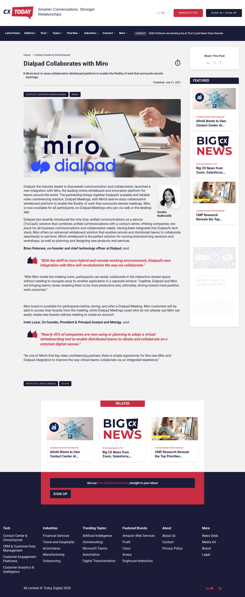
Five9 (126, 542)
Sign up (60, 494)
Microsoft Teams (95, 548)
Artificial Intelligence (41, 384)
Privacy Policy (172, 548)
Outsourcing (52, 561)
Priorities (73, 33)
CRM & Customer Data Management (19, 548)
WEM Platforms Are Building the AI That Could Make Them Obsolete (184, 33)
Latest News (12, 33)
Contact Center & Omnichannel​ (46, 94)
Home (27, 54)
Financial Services (56, 536)
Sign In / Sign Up (224, 12)
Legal (206, 554)
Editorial (30, 33)
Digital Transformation (99, 561)
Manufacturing (53, 554)
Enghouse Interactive (137, 561)
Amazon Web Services (138, 536)
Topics (58, 33)
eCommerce (51, 548)
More (123, 33)
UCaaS (65, 384)
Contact (168, 542)
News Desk (210, 536)
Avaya (127, 554)
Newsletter (188, 12)
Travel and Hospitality (58, 542)
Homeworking (93, 542)
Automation (91, 554)
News (75, 94)
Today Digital (53, 588)
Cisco (126, 548)
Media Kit (209, 542)
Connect (109, 33)
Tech (44, 33)
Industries (91, 33)
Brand (206, 548)
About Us (168, 536)
